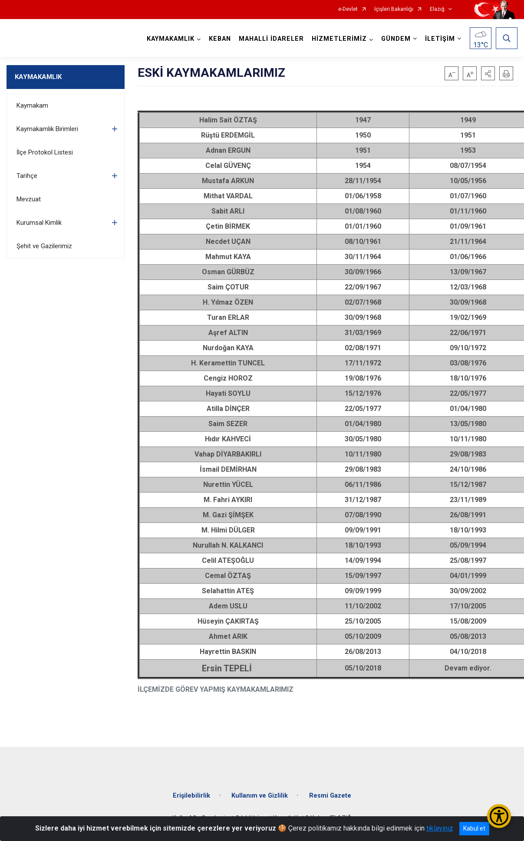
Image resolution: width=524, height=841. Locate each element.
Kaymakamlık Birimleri (47, 129)
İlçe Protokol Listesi (44, 152)
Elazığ (437, 9)
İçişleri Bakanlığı (393, 9)
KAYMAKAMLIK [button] (170, 39)
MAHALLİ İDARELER (271, 39)
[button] (488, 73)
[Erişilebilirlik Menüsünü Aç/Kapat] (499, 816)
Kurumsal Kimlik (39, 223)
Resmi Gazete (330, 795)
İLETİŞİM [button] (440, 39)
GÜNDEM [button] (396, 39)
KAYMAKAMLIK (38, 77)
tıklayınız (439, 828)
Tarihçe (26, 176)
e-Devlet (348, 9)
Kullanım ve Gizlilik (259, 795)
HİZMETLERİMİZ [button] (339, 39)
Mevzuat (28, 199)
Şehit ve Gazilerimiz (44, 246)
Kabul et (474, 828)
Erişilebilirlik (191, 795)
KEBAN (220, 39)
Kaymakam (32, 105)
